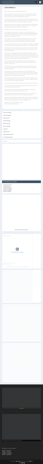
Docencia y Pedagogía (7, 190)
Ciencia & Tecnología (7, 112)
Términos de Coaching (7, 184)
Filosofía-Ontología (6, 120)
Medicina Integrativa (7, 191)
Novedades (5, 128)
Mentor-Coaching (6, 123)
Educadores (4, 453)
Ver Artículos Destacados (8, 137)
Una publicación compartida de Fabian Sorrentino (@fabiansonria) (17, 266)
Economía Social (6, 118)
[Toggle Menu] (37, 2)
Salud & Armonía (6, 131)
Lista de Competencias (7, 187)
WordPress (30, 461)
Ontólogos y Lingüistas (7, 188)
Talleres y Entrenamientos (8, 134)
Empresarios (8, 454)
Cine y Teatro (8, 450)
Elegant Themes (18, 461)
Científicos (4, 451)
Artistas (3, 450)
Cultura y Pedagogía (7, 115)
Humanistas (9, 453)
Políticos (3, 454)
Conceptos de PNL (6, 186)
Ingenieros (9, 451)
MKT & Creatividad (6, 126)
